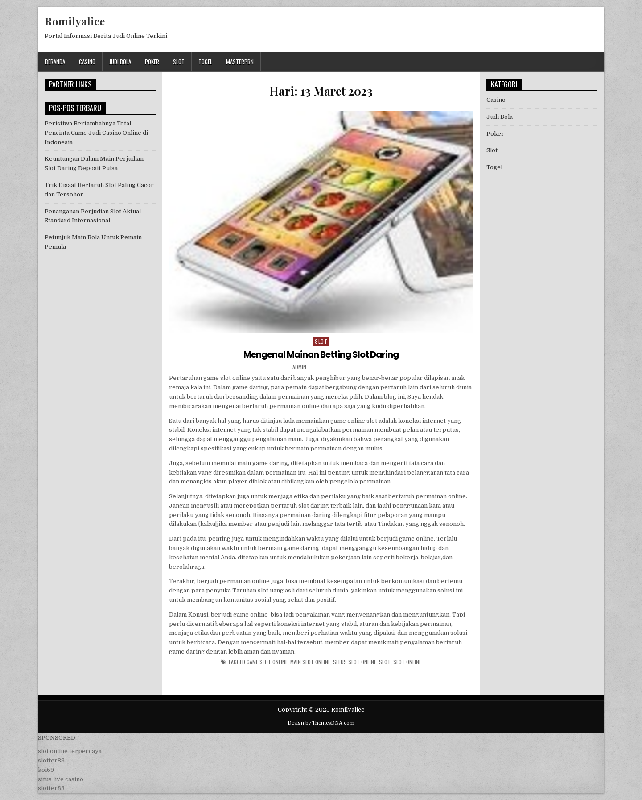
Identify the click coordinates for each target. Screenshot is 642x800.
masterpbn (240, 61)
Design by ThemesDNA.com (321, 723)
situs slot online (354, 662)
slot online (407, 662)
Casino (87, 61)
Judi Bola (120, 61)
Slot (179, 61)
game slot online (267, 662)
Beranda (55, 61)
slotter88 (51, 760)
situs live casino (60, 779)
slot (385, 662)
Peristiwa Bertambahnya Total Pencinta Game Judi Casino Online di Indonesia (96, 133)
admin (299, 367)
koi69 (46, 770)
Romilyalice (75, 21)
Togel (205, 61)
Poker (152, 61)
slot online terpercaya (70, 751)
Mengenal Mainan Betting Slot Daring (321, 354)
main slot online (310, 662)
